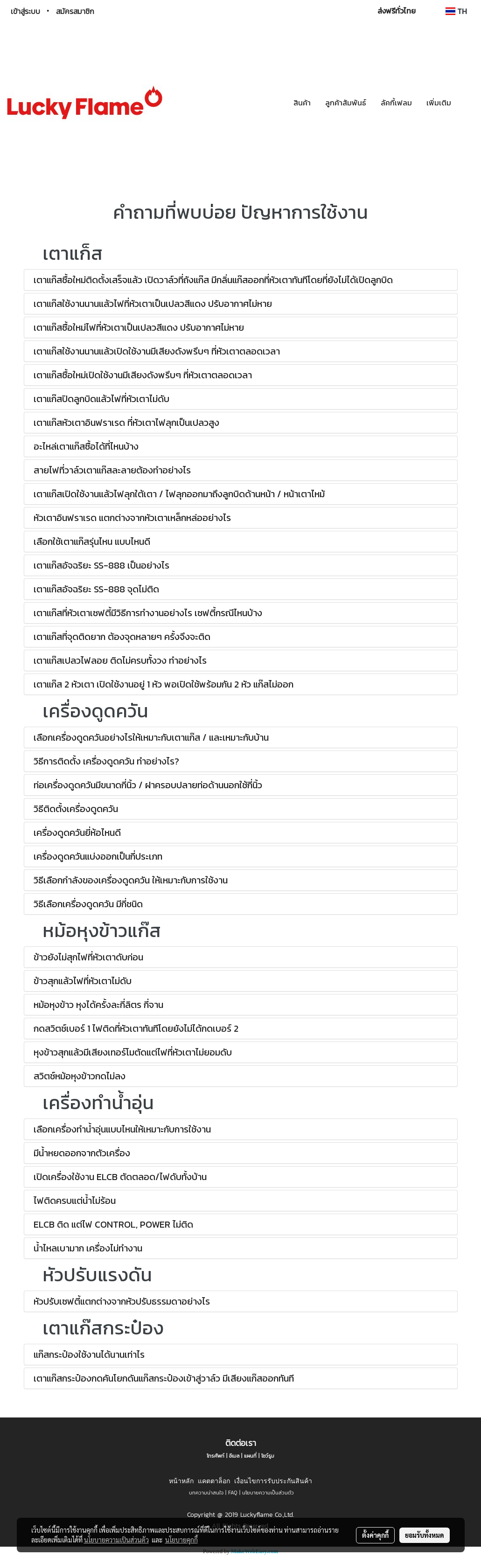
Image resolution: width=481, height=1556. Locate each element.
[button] (466, 102)
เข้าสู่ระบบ (25, 11)
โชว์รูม (267, 1455)
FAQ (232, 1492)
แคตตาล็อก (214, 1481)
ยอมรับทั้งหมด (424, 1535)
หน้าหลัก (181, 1481)
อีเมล (234, 1455)
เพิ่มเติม (438, 102)
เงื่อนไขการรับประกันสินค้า (273, 1481)
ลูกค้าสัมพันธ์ (345, 102)
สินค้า (302, 102)
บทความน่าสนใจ (206, 1492)
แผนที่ (250, 1455)
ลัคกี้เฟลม (396, 102)
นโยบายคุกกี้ (181, 1539)
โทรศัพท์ (215, 1455)
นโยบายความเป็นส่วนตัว (268, 1492)
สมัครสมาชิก (75, 11)
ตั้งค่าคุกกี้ (375, 1535)
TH (456, 11)
